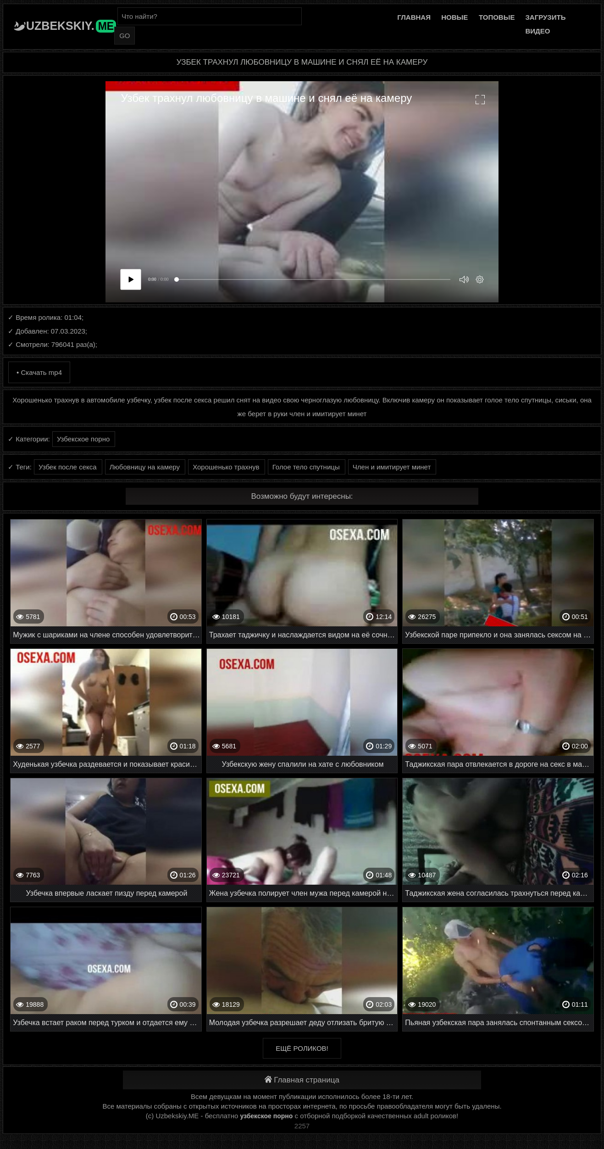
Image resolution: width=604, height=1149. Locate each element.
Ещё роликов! (302, 1048)
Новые (454, 17)
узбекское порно (266, 1116)
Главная (414, 17)
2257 (302, 1126)
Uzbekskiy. (71, 25)
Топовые (497, 17)
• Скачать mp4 (39, 372)
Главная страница (302, 1080)
